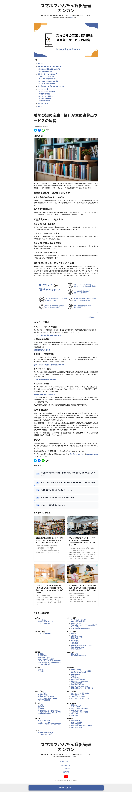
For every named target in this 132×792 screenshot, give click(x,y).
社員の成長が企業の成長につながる (49, 69)
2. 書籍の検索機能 (44, 94)
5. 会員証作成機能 (44, 101)
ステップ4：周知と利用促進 (47, 83)
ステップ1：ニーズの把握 (46, 76)
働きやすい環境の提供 (45, 71)
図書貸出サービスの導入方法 (47, 74)
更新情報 (66, 772)
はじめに (41, 63)
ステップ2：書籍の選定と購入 (48, 79)
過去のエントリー (66, 765)
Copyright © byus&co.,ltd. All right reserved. (66, 780)
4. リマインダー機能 (45, 98)
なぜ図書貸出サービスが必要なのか (50, 66)
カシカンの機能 (43, 89)
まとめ (40, 106)
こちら (72, 18)
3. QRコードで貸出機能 (46, 96)
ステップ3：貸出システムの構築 (48, 81)
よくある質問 (66, 768)
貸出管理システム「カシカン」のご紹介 (51, 86)
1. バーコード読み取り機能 (47, 92)
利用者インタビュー (66, 762)
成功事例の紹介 (43, 103)
